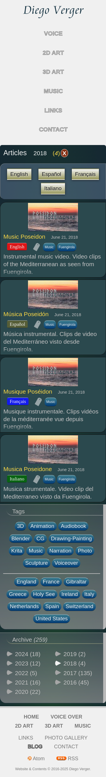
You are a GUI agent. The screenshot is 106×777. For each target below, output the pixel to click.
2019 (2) (75, 654)
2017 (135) (78, 673)
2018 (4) (75, 663)
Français (85, 174)
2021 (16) (27, 682)
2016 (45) (76, 682)
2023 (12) (27, 663)
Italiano (53, 188)
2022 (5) (26, 673)
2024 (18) (27, 654)
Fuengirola (67, 247)
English (19, 174)
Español (51, 174)
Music (49, 247)
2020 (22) (27, 691)
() (60, 153)
